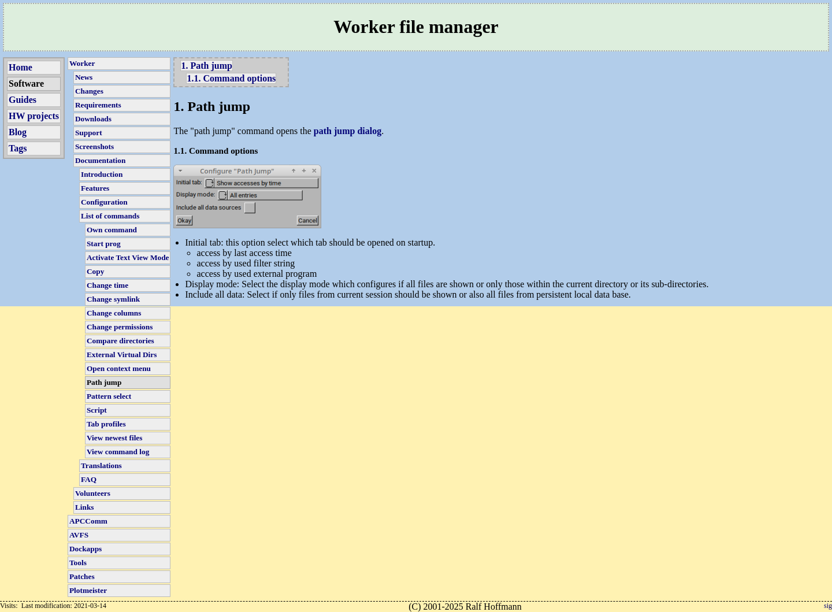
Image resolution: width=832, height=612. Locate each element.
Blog (18, 132)
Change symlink (113, 299)
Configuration (104, 202)
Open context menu (119, 368)
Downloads (93, 118)
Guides (22, 100)
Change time (107, 285)
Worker (82, 63)
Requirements (98, 105)
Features (95, 188)
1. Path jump (206, 66)
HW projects (34, 116)
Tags (18, 148)
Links (84, 507)
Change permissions (120, 326)
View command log (118, 451)
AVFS (78, 535)
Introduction (101, 174)
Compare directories (120, 340)
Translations (101, 465)
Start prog (104, 243)
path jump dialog (347, 131)
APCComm (88, 521)
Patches (82, 576)
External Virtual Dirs (122, 354)
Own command (112, 229)
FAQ (88, 479)
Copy (95, 271)
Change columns (114, 313)
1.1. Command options (231, 78)
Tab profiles (106, 424)
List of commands (110, 216)
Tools (78, 562)
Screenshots (94, 146)
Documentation (100, 160)
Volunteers (92, 493)
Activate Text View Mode (128, 257)
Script (97, 410)
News (83, 77)
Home (20, 67)
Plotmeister (88, 590)
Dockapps (85, 548)
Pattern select (109, 396)
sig (828, 606)
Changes (89, 91)
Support (88, 132)
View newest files (114, 437)
